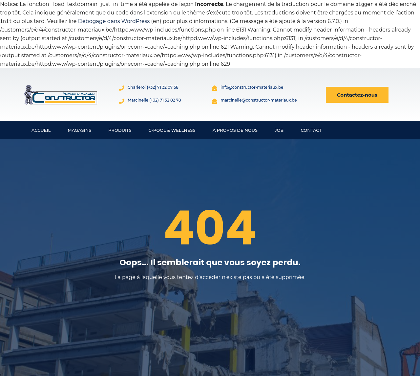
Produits (119, 130)
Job (279, 130)
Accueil (41, 130)
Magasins (79, 130)
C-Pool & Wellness (172, 130)
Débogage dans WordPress (114, 21)
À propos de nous (235, 130)
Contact (311, 130)
